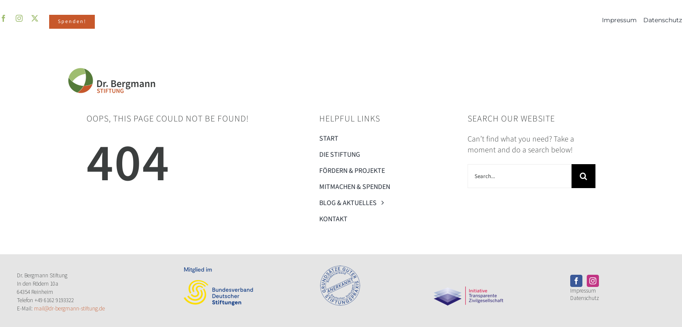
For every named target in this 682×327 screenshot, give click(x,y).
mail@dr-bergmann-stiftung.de (69, 308)
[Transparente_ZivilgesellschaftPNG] (468, 269)
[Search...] (520, 176)
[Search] (583, 176)
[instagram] (593, 281)
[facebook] (576, 281)
